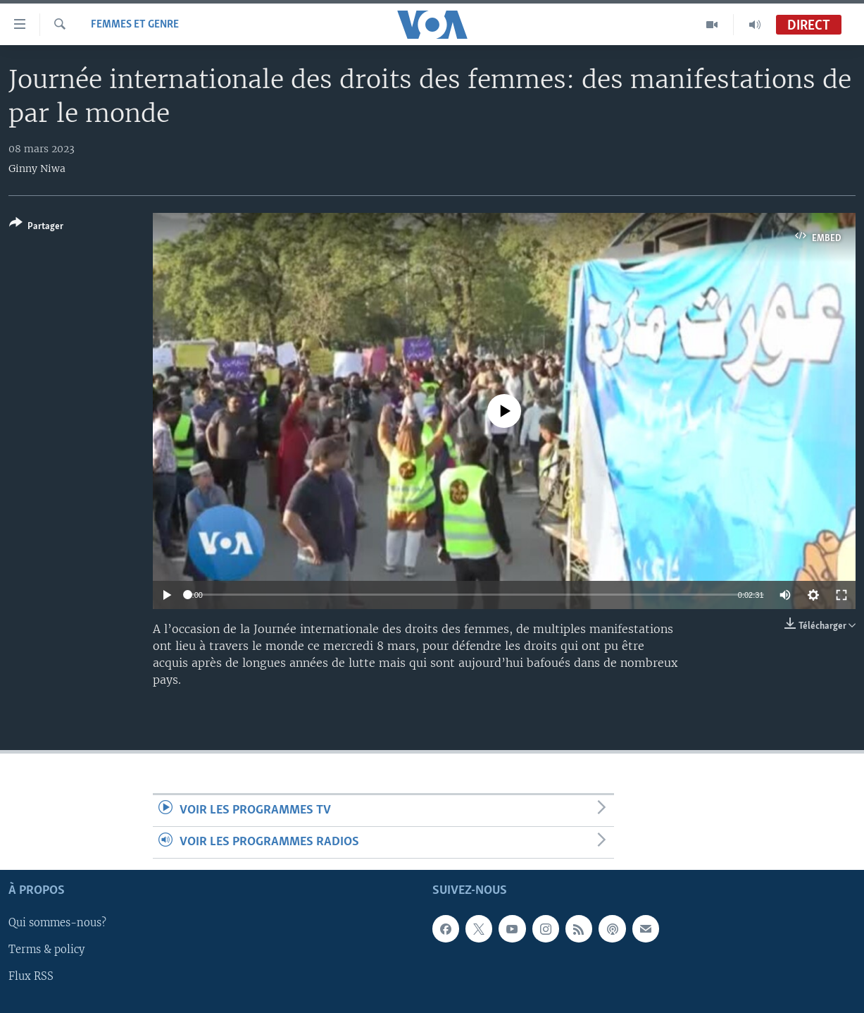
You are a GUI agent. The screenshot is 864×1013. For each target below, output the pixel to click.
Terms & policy (46, 950)
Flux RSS (31, 977)
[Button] (36, 227)
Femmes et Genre (135, 24)
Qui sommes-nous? (57, 923)
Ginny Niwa (36, 168)
